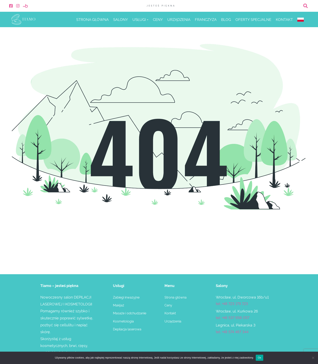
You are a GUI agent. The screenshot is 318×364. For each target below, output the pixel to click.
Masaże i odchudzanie (129, 313)
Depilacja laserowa (127, 329)
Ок (259, 357)
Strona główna (92, 19)
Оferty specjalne (253, 19)
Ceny (158, 19)
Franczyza (206, 19)
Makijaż (118, 305)
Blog (226, 19)
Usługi (139, 19)
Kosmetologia (123, 321)
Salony (120, 19)
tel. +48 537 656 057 (232, 317)
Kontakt (284, 19)
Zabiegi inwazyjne (126, 297)
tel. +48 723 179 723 (232, 303)
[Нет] (313, 358)
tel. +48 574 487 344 (232, 331)
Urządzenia (178, 19)
